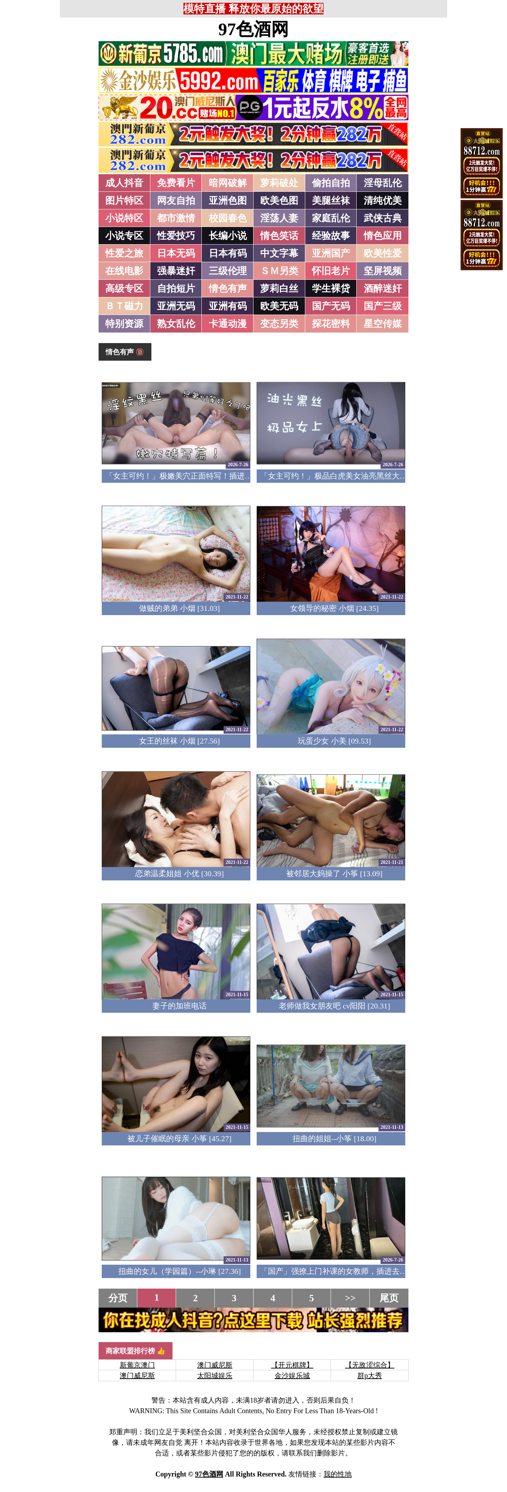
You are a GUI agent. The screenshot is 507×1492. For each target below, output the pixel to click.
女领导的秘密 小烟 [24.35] (334, 608)
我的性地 (338, 1474)
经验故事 (331, 235)
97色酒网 (253, 29)
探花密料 (331, 323)
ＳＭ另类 (279, 271)
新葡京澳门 (137, 1365)
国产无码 (331, 306)
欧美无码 (279, 306)
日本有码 (228, 253)
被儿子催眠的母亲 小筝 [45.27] (179, 1138)
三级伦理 (228, 271)
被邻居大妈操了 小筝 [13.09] (334, 873)
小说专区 (124, 235)
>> (350, 1298)
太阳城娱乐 (214, 1375)
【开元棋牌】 (292, 1365)
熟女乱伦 (176, 323)
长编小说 (228, 235)
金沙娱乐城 (292, 1375)
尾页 (389, 1298)
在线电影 (124, 271)
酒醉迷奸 (383, 288)
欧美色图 (279, 200)
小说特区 (124, 218)
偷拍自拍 (331, 183)
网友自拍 (176, 200)
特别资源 (124, 323)
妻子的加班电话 (179, 1005)
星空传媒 (383, 323)
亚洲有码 (228, 306)
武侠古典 (383, 218)
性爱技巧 (176, 235)
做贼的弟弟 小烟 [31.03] (179, 608)
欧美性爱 (383, 253)
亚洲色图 (228, 200)
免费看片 (176, 183)
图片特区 (124, 200)
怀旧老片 (331, 271)
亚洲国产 (331, 253)
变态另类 (279, 323)
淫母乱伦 (383, 183)
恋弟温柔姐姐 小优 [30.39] (179, 873)
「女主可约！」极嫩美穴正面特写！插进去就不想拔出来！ (206, 476)
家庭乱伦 (331, 218)
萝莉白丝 (279, 288)
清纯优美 (383, 200)
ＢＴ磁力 (124, 306)
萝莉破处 (279, 183)
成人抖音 (124, 183)
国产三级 (383, 306)
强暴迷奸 (176, 271)
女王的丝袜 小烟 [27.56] (179, 740)
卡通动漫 (228, 323)
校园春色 (228, 218)
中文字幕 (279, 253)
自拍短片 (176, 288)
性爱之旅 (124, 253)
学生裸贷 (331, 288)
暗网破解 (228, 183)
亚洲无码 (176, 306)
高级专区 (124, 288)
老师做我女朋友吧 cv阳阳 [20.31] (334, 1005)
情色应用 (383, 235)
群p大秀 (369, 1375)
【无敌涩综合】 (369, 1365)
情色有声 (228, 288)
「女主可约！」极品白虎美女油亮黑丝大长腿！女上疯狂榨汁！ (368, 476)
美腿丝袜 (331, 200)
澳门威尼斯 (214, 1365)
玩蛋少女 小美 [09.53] (334, 740)
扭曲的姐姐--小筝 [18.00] (334, 1138)
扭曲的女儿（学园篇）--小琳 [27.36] (179, 1271)
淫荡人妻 (279, 218)
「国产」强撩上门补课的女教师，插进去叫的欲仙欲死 (353, 1271)
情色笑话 (279, 235)
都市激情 (176, 218)
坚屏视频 (383, 271)
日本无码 (176, 253)
